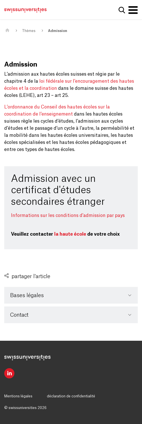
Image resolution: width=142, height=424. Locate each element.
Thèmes (29, 31)
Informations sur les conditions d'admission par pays (68, 215)
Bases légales (27, 295)
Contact (19, 315)
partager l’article (31, 276)
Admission (57, 31)
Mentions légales (18, 396)
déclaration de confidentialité (71, 396)
